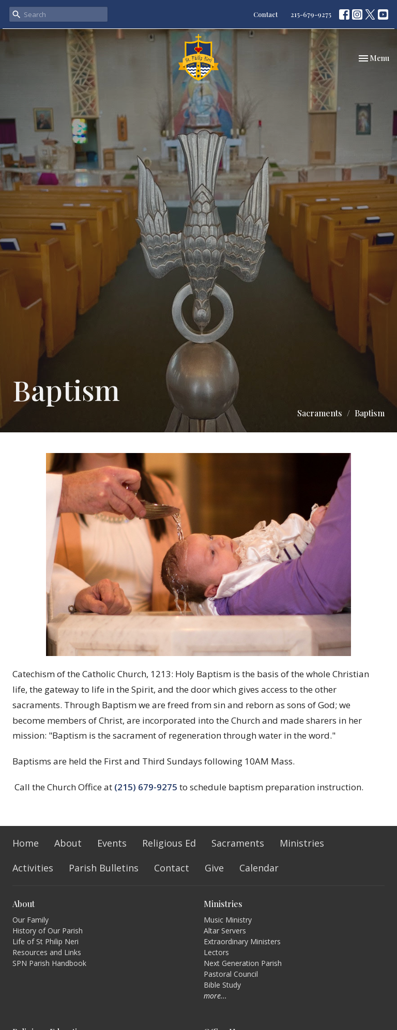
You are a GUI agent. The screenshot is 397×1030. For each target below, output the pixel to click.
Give (214, 868)
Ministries (302, 843)
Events (112, 843)
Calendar (259, 868)
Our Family (30, 920)
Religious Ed (169, 843)
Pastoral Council (231, 974)
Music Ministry (228, 920)
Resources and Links (46, 952)
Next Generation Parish (243, 963)
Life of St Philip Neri (45, 941)
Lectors (216, 952)
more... (215, 996)
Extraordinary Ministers (242, 941)
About (68, 843)
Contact (265, 14)
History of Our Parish (47, 930)
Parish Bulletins (104, 868)
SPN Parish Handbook (49, 963)
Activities (32, 868)
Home (25, 843)
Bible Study (222, 985)
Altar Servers (225, 930)
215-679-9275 (311, 14)
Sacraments (319, 413)
